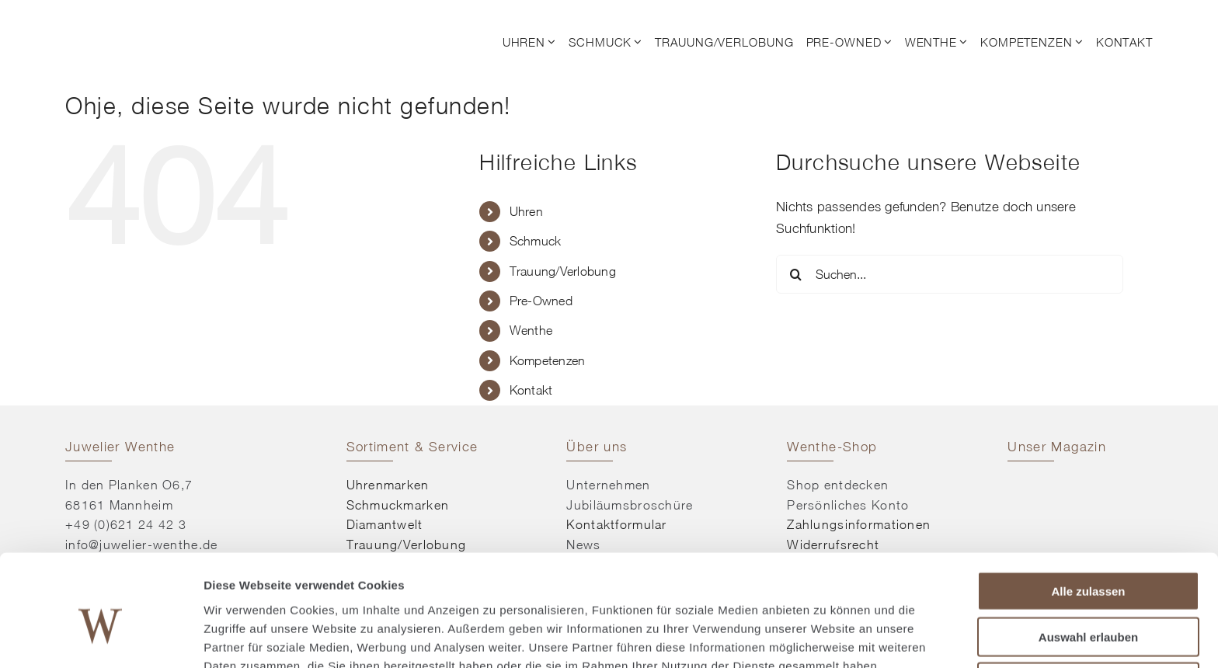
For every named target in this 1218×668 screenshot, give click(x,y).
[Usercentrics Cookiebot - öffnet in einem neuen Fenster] (101, 637)
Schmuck (536, 241)
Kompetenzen (548, 360)
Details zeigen (826, 637)
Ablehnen (1088, 604)
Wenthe (531, 330)
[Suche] (795, 274)
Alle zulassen (1088, 513)
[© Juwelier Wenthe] (150, 22)
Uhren (526, 211)
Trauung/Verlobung (563, 271)
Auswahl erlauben (1088, 558)
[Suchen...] (949, 274)
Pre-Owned (541, 301)
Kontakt (531, 390)
